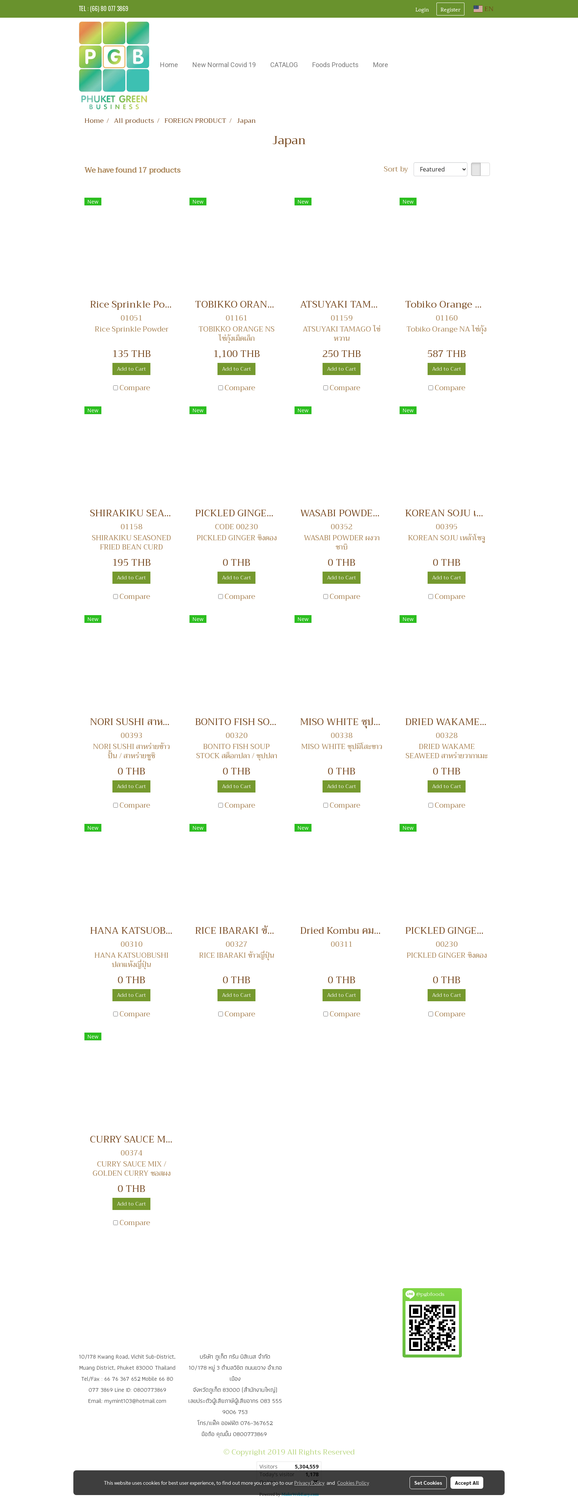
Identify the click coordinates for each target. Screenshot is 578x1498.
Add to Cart (131, 368)
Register (450, 9)
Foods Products (335, 65)
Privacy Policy (309, 1482)
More (380, 65)
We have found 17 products (132, 170)
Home (169, 65)
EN (484, 9)
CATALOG (284, 65)
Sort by (399, 169)
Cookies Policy (353, 1482)
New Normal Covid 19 (224, 65)
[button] (402, 66)
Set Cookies (428, 1482)
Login (422, 9)
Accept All (467, 1482)
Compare (134, 387)
